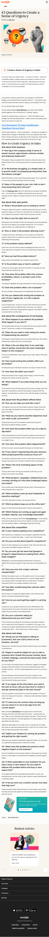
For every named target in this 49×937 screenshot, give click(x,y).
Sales (5, 6)
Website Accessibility (18, 928)
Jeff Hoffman (16, 711)
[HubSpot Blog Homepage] (5, 2)
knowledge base (31, 518)
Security (35, 924)
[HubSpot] (24, 917)
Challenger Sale (12, 191)
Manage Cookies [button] (32, 928)
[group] (24, 849)
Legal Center (15, 924)
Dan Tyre (11, 20)
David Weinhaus (22, 110)
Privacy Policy (26, 924)
